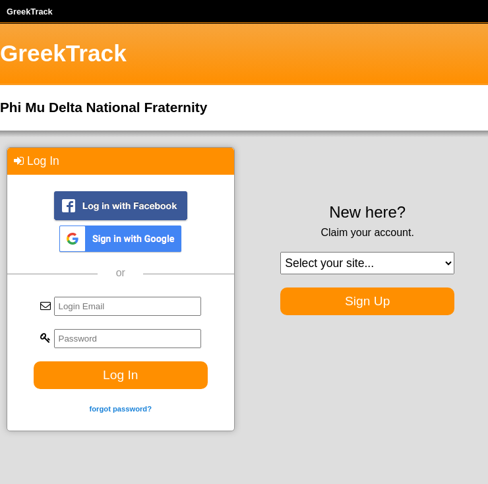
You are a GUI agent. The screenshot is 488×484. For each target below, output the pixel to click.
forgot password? (121, 409)
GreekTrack (30, 11)
